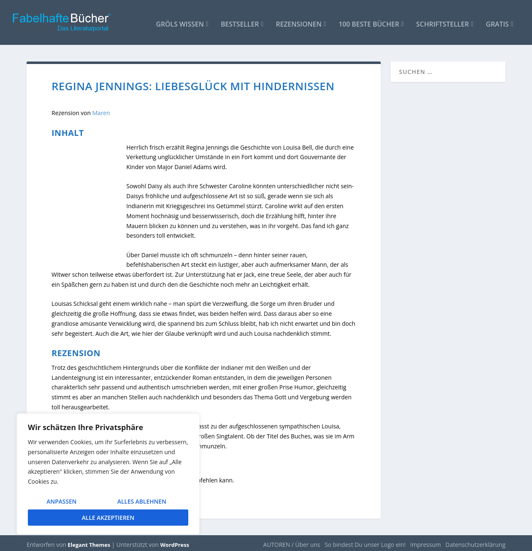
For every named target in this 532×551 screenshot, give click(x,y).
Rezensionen (299, 21)
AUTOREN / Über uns (291, 541)
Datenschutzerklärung (475, 541)
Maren (100, 109)
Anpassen (61, 501)
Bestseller (240, 21)
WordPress (174, 541)
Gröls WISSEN (180, 21)
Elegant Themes (89, 541)
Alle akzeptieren (108, 517)
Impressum (425, 541)
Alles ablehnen (141, 501)
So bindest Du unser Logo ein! (365, 541)
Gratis (497, 21)
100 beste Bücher (369, 21)
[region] (108, 473)
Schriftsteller (442, 21)
